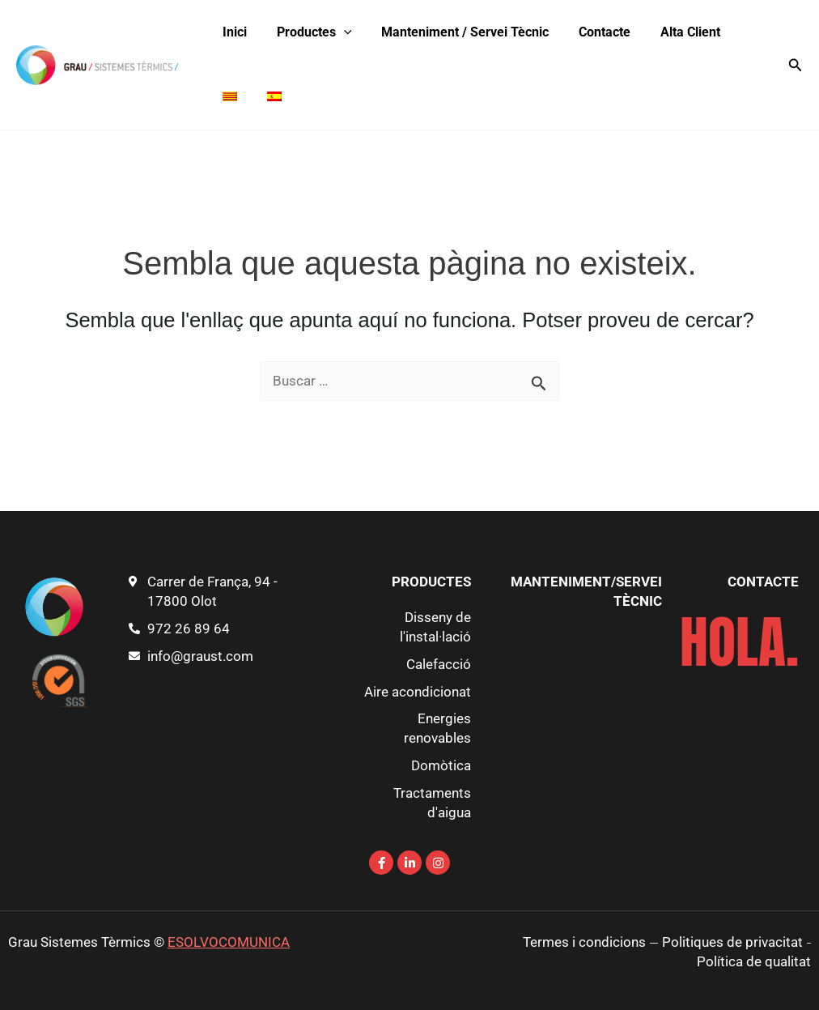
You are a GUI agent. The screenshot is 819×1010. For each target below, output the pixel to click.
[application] (338, 32)
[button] (795, 65)
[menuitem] (736, 32)
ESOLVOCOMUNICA (229, 942)
